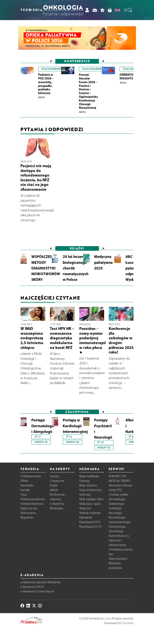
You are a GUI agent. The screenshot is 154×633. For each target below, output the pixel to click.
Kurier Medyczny (119, 536)
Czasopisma (57, 481)
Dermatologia (117, 499)
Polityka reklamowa (31, 504)
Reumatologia (117, 517)
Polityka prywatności (32, 499)
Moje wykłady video (91, 499)
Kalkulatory (85, 517)
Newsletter (27, 485)
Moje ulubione (88, 485)
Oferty (24, 481)
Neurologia (115, 513)
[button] (128, 10)
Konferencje (77, 61)
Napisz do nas (28, 508)
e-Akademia (57, 504)
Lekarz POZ (115, 490)
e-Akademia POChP (32, 587)
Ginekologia (116, 531)
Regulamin (27, 517)
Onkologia (115, 508)
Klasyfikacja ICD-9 (89, 522)
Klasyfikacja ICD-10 (90, 526)
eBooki (54, 490)
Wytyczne (85, 508)
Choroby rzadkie (119, 494)
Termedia (127, 623)
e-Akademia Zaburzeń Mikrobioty (40, 582)
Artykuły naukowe (90, 513)
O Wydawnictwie (30, 476)
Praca (23, 494)
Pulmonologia (117, 526)
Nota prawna (28, 513)
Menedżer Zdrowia (120, 485)
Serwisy (54, 476)
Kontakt (25, 490)
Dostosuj (84, 481)
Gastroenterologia (119, 522)
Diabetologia (116, 504)
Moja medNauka (89, 476)
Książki (54, 485)
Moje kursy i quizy (90, 504)
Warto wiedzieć (118, 559)
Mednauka (56, 508)
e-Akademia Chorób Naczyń (37, 591)
